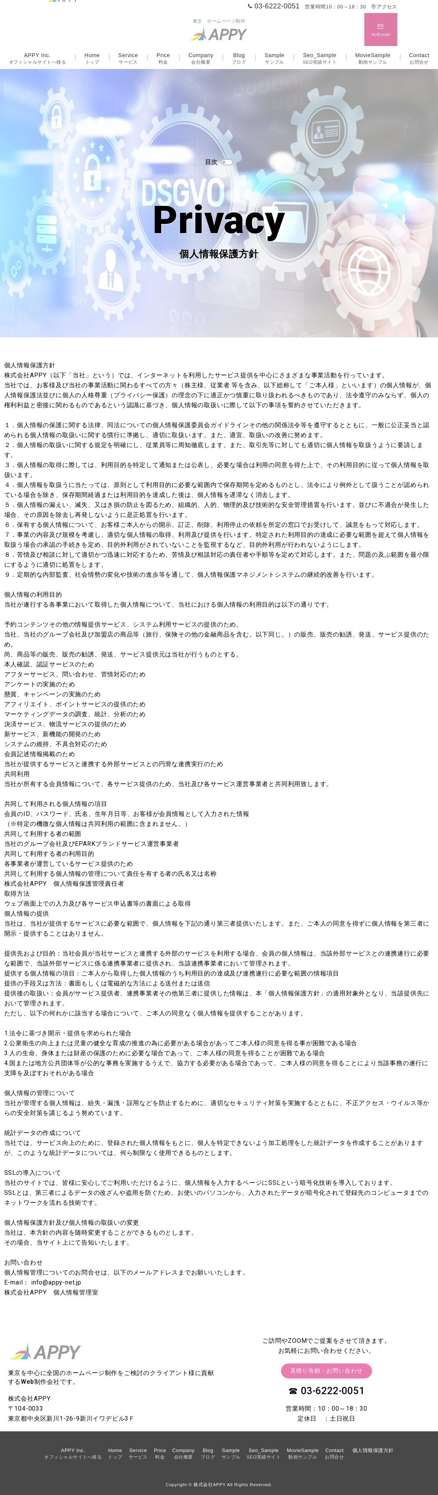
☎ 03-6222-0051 (326, 1390)
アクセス (384, 7)
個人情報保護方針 (373, 1450)
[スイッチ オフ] (380, 29)
